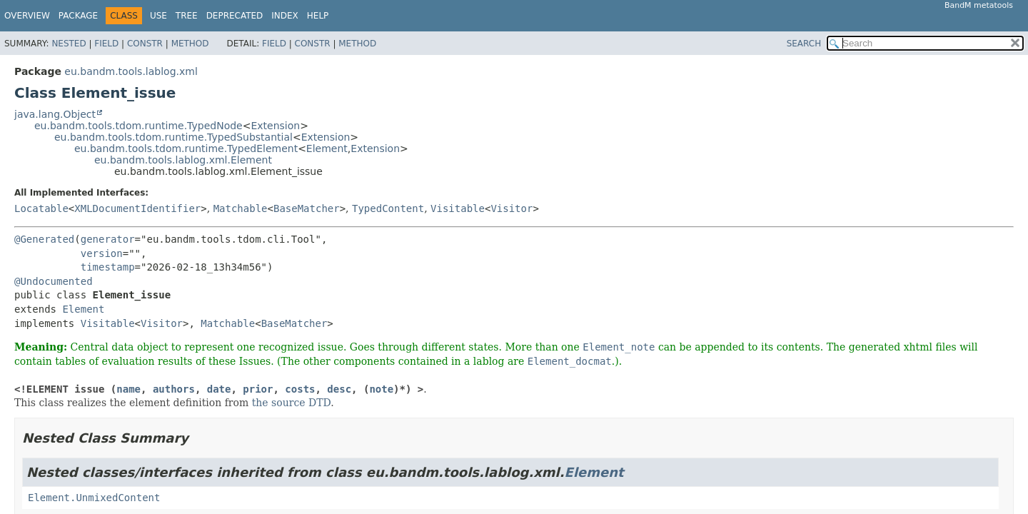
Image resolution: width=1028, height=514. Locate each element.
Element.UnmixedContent (94, 497)
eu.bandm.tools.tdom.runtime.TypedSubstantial (173, 137)
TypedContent (388, 208)
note (381, 389)
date (219, 389)
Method (190, 44)
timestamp (108, 267)
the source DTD (291, 402)
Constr (145, 44)
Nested (68, 44)
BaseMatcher (306, 208)
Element (327, 148)
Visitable (457, 208)
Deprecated (234, 16)
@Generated (44, 239)
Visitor (511, 208)
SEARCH (804, 44)
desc (339, 389)
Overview (27, 16)
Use (158, 16)
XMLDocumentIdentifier (137, 208)
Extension (275, 125)
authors (174, 389)
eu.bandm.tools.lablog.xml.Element (183, 160)
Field (106, 44)
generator (108, 239)
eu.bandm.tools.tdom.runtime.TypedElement (186, 148)
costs (300, 389)
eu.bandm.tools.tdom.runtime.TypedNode (138, 125)
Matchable (240, 208)
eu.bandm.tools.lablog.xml (130, 71)
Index (284, 16)
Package (78, 16)
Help (318, 16)
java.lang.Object (55, 114)
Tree (187, 16)
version (102, 253)
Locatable (41, 208)
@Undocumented (53, 281)
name (128, 389)
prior (258, 389)
